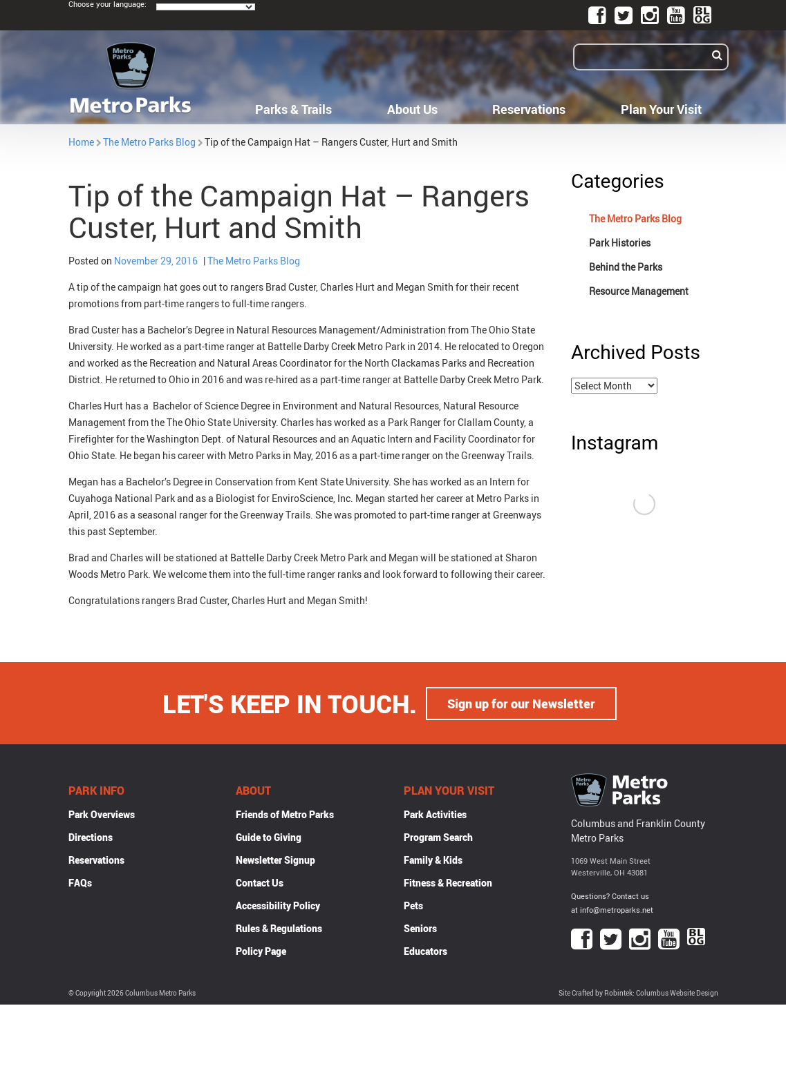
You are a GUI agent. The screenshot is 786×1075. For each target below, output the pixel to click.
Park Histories (620, 242)
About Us (412, 109)
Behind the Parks (625, 266)
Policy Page (261, 950)
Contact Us (259, 882)
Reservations (528, 109)
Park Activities (435, 813)
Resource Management (639, 291)
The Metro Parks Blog (149, 141)
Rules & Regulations (279, 927)
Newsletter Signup (275, 859)
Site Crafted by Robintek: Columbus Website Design (638, 992)
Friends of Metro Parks (285, 813)
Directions (90, 836)
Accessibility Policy (278, 904)
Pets (413, 904)
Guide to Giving (268, 836)
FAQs (80, 882)
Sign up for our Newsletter (521, 703)
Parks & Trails (293, 109)
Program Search (438, 836)
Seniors (420, 927)
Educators (425, 950)
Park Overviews (101, 813)
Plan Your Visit (661, 109)
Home (81, 141)
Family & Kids (433, 859)
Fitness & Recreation (448, 882)
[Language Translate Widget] (205, 6)
